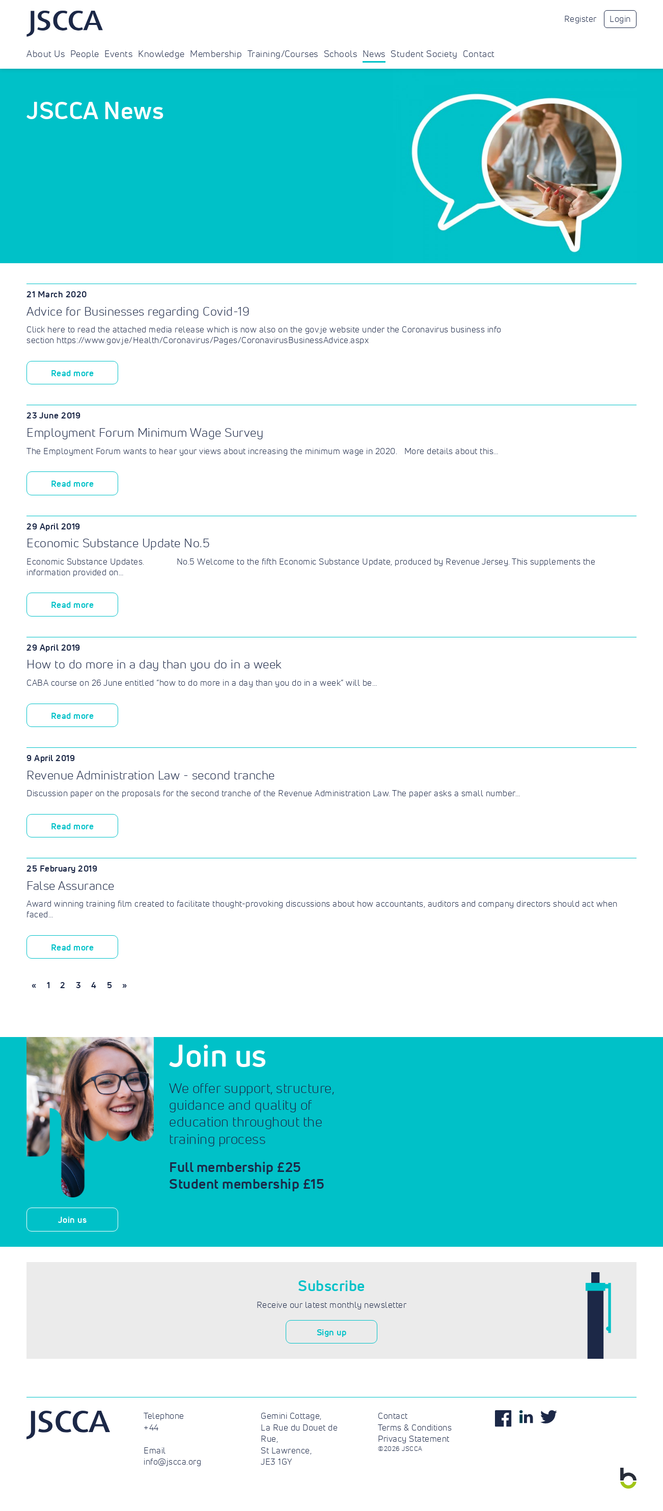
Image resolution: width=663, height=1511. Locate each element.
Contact (479, 54)
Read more (72, 373)
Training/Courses (282, 54)
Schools (340, 54)
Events (118, 54)
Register (580, 18)
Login (620, 18)
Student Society (424, 54)
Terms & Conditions (415, 1427)
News (374, 54)
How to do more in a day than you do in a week (154, 664)
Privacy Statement (414, 1438)
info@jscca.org (172, 1461)
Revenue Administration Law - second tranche (150, 775)
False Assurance (70, 885)
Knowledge (161, 54)
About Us (45, 54)
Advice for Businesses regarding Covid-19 (138, 311)
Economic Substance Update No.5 (118, 543)
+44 (151, 1427)
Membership (216, 54)
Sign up (332, 1332)
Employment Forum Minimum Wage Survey (144, 432)
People (84, 54)
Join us (72, 1219)
